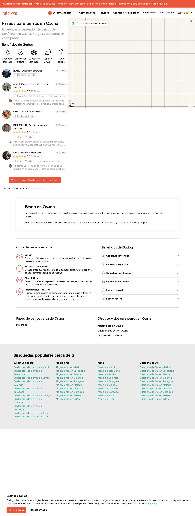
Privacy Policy (151, 503)
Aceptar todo (16, 509)
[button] (140, 256)
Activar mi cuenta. (158, 3)
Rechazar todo (38, 509)
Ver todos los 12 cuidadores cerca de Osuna (35, 179)
